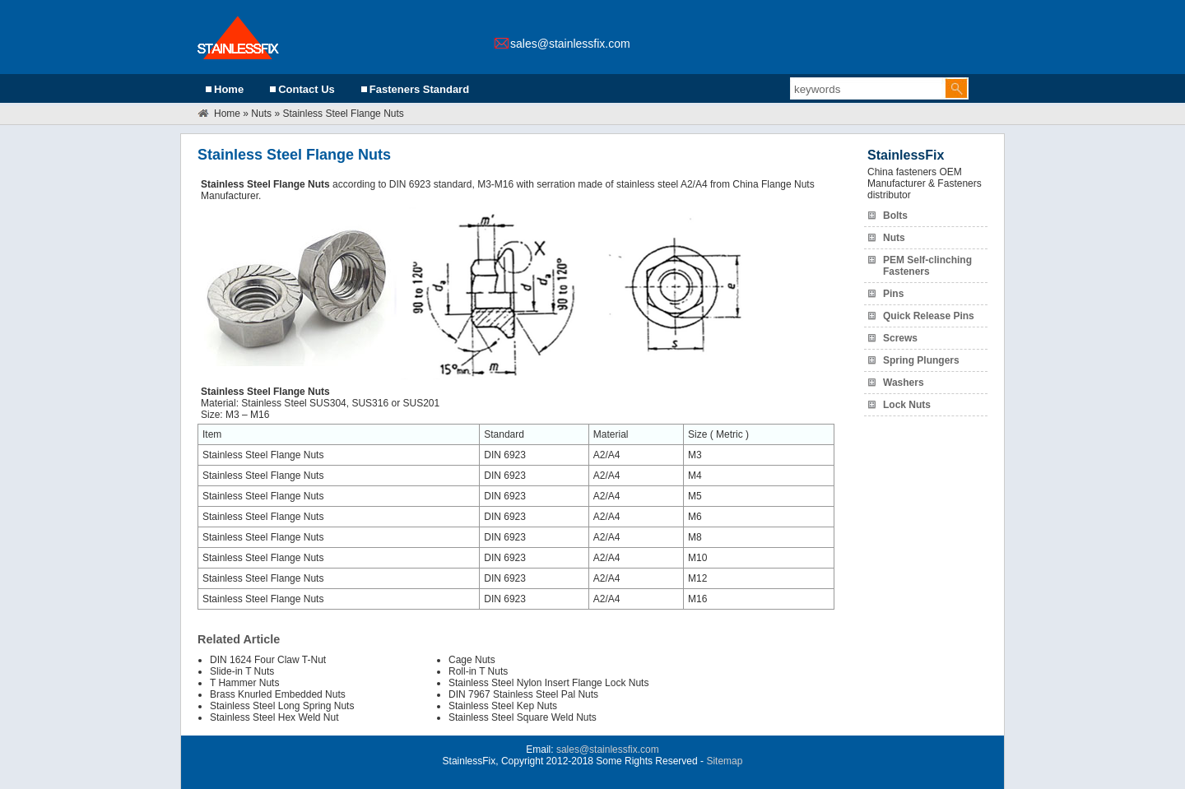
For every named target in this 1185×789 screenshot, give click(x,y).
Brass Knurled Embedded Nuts (278, 694)
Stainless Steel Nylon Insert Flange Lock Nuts (548, 683)
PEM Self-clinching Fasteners (927, 265)
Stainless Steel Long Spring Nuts (282, 706)
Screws (900, 338)
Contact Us (306, 89)
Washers (903, 382)
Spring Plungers (921, 360)
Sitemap (724, 761)
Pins (893, 293)
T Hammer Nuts (244, 683)
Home (229, 89)
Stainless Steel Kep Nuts (502, 706)
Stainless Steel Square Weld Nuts (522, 717)
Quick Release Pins (928, 316)
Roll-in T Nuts (478, 671)
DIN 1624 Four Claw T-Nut (268, 660)
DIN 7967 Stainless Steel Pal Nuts (523, 694)
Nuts (261, 113)
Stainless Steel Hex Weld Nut (274, 717)
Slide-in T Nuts (242, 671)
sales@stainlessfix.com (570, 43)
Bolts (895, 215)
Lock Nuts (907, 405)
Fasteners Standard (419, 89)
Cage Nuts (471, 660)
